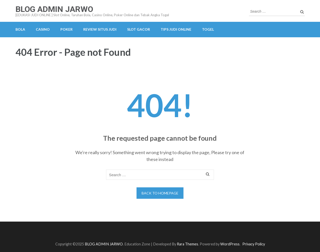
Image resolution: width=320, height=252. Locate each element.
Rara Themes (187, 244)
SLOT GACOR (138, 29)
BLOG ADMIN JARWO (54, 9)
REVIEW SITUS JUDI (99, 29)
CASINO (43, 29)
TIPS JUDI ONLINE (176, 29)
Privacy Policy (253, 244)
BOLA (20, 29)
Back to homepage (160, 193)
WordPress (230, 244)
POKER (66, 29)
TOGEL (208, 29)
